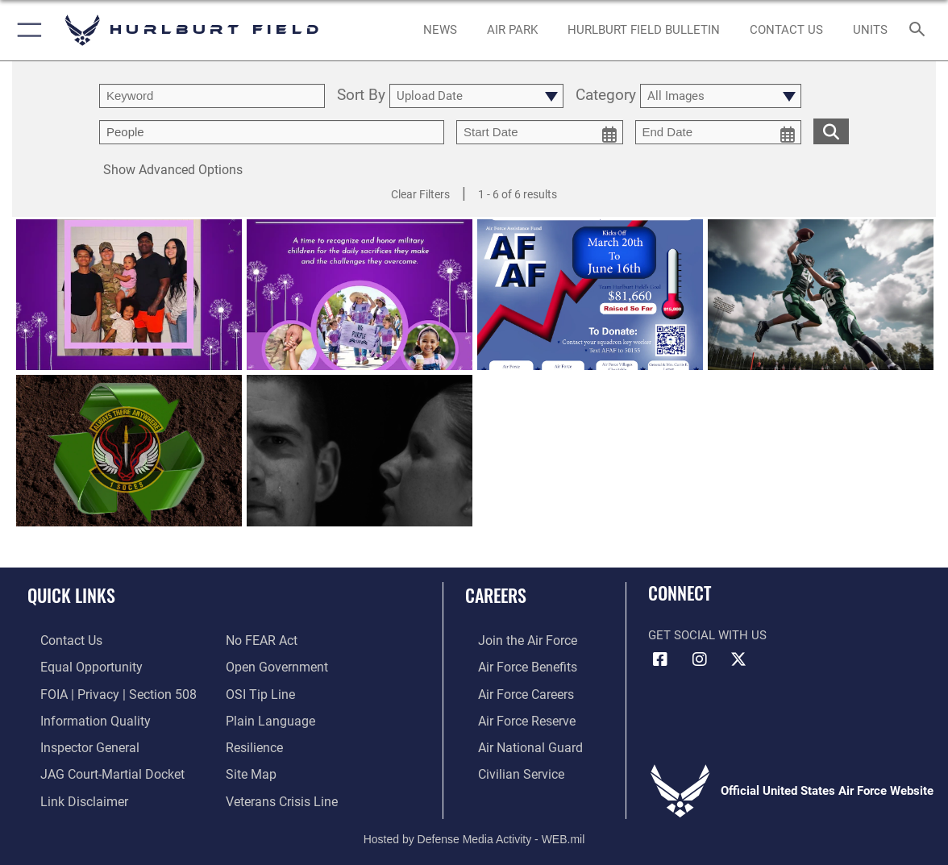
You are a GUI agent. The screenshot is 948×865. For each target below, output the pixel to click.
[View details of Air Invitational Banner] (820, 295)
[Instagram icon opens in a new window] (700, 659)
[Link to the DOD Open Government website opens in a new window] (274, 666)
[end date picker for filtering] (718, 132)
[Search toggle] (919, 30)
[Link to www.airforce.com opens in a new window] (513, 640)
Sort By (361, 96)
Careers (495, 595)
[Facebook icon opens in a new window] (660, 659)
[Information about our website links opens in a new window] (69, 792)
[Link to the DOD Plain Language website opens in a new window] (266, 716)
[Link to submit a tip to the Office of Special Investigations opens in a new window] (258, 691)
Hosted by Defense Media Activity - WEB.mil (474, 828)
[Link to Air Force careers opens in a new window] (512, 691)
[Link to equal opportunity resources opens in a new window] (75, 666)
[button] (26, 30)
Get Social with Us (707, 635)
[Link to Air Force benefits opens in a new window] (513, 666)
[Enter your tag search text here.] (271, 132)
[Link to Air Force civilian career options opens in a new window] (506, 766)
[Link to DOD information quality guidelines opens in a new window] (79, 716)
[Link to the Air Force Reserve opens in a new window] (512, 716)
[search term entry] (212, 96)
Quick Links (71, 595)
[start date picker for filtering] (539, 132)
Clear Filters (420, 194)
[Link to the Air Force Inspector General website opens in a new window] (75, 741)
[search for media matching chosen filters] (831, 131)
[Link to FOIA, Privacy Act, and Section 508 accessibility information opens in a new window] (101, 691)
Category (606, 96)
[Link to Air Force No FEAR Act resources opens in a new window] (261, 640)
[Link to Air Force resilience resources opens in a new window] (253, 741)
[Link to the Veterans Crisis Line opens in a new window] (280, 792)
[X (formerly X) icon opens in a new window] (738, 659)
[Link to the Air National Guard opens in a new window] (514, 741)
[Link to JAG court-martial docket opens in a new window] (96, 766)
